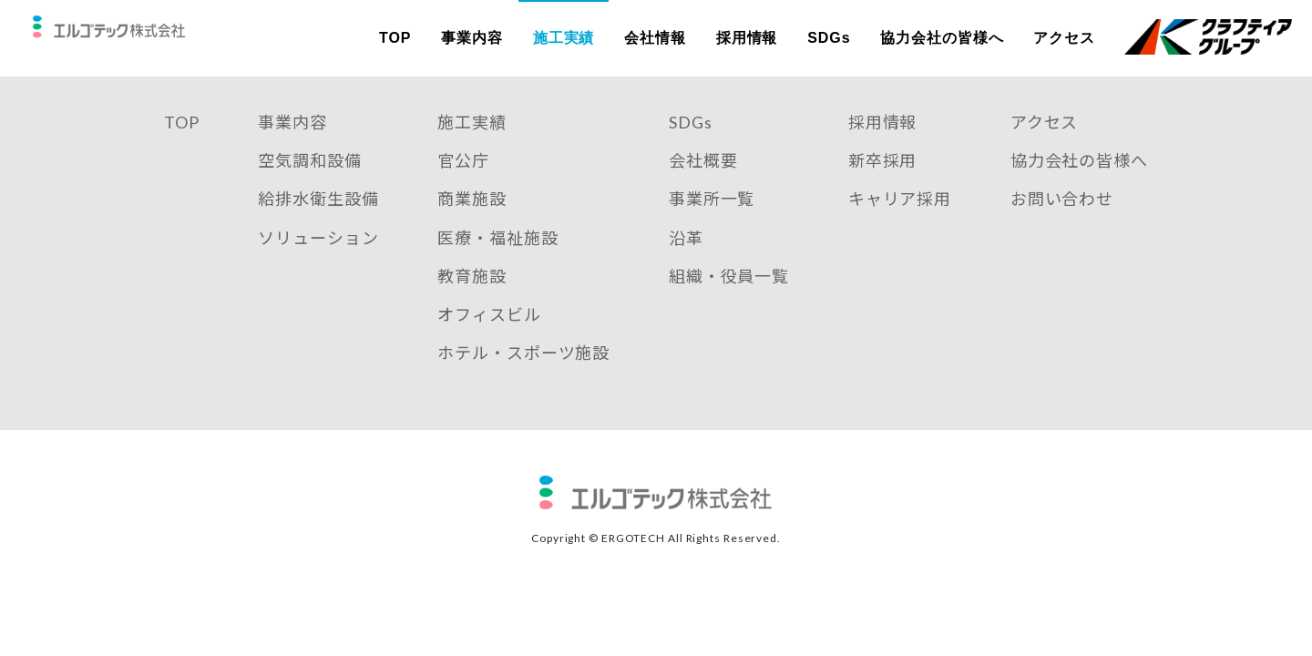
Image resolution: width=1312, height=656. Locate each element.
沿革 (686, 262)
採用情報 (747, 38)
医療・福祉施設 (497, 262)
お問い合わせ (1061, 223)
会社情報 (655, 38)
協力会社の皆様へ (941, 38)
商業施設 (472, 223)
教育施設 (472, 301)
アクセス (1064, 38)
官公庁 (463, 185)
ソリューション (318, 262)
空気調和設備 (309, 185)
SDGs (828, 38)
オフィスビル (488, 339)
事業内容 (472, 38)
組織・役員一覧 (729, 301)
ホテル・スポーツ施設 (523, 377)
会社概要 (703, 185)
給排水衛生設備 (318, 223)
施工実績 (564, 38)
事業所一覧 (712, 223)
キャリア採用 (899, 223)
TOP (395, 38)
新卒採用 (882, 185)
